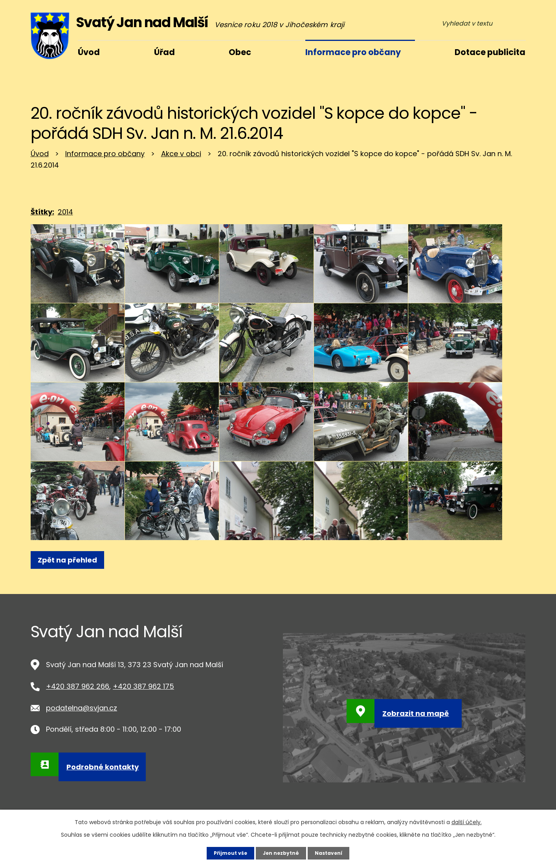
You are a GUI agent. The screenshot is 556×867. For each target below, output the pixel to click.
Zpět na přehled (71, 560)
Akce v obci (181, 154)
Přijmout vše (226, 852)
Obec (240, 52)
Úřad (164, 52)
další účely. (466, 821)
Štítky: (42, 212)
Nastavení (333, 852)
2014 (65, 212)
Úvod (40, 154)
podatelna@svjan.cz (81, 708)
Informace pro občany (105, 154)
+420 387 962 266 (77, 686)
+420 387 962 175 (143, 686)
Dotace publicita (490, 52)
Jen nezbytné (281, 852)
